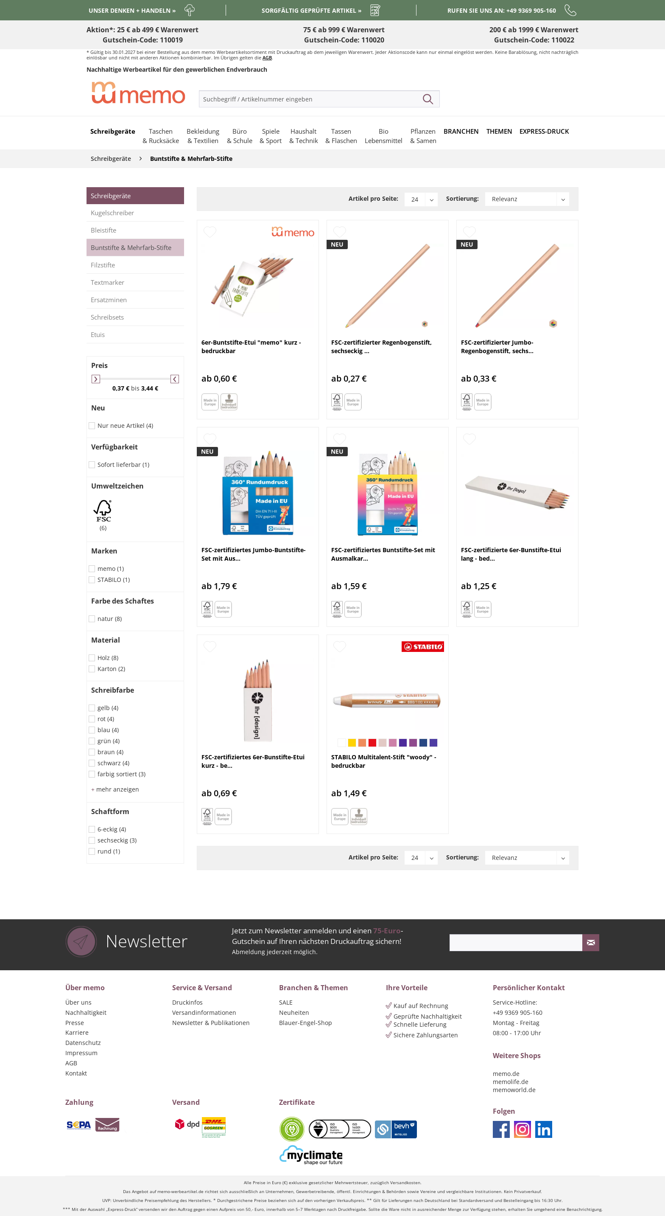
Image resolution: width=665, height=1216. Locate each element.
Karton (111, 669)
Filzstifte (103, 265)
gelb (108, 708)
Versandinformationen (204, 1012)
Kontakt (76, 1073)
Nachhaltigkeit (85, 1012)
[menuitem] (319, 99)
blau (108, 730)
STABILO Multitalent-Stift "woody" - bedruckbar (383, 761)
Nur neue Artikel (125, 425)
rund (109, 851)
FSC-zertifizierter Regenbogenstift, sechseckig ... (381, 346)
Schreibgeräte (111, 195)
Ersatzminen (109, 299)
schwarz (113, 763)
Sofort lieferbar (123, 465)
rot (106, 719)
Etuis (98, 334)
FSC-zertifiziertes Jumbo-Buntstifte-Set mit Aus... (253, 554)
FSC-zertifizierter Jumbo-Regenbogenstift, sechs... (497, 346)
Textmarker (107, 282)
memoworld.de (514, 1090)
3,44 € (149, 388)
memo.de (506, 1074)
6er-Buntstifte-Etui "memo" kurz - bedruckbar (251, 346)
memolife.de (510, 1082)
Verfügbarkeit (114, 447)
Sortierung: (462, 198)
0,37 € (121, 388)
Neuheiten (294, 1012)
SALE (286, 1002)
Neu (98, 408)
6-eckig (112, 829)
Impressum (81, 1053)
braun (110, 752)
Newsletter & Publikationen (211, 1023)
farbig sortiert (121, 774)
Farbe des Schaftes (122, 601)
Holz (108, 658)
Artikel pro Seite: (373, 198)
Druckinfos (187, 1002)
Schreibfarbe (112, 690)
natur (110, 619)
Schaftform (110, 811)
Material (105, 640)
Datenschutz (83, 1043)
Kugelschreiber (112, 212)
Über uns (78, 1002)
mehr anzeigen (115, 789)
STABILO (114, 580)
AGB (267, 57)
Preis (99, 365)
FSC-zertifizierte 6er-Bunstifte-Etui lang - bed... (511, 554)
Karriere (77, 1032)
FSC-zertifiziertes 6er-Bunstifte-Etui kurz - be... (253, 761)
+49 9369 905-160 (517, 1012)
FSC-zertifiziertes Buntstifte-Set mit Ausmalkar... (383, 554)
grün (109, 741)
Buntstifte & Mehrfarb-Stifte (131, 247)
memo (111, 568)
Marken (104, 551)
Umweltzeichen (117, 486)
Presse (74, 1023)
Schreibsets (107, 317)
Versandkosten (405, 1182)
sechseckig (117, 840)
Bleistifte (103, 230)
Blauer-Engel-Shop (305, 1023)
